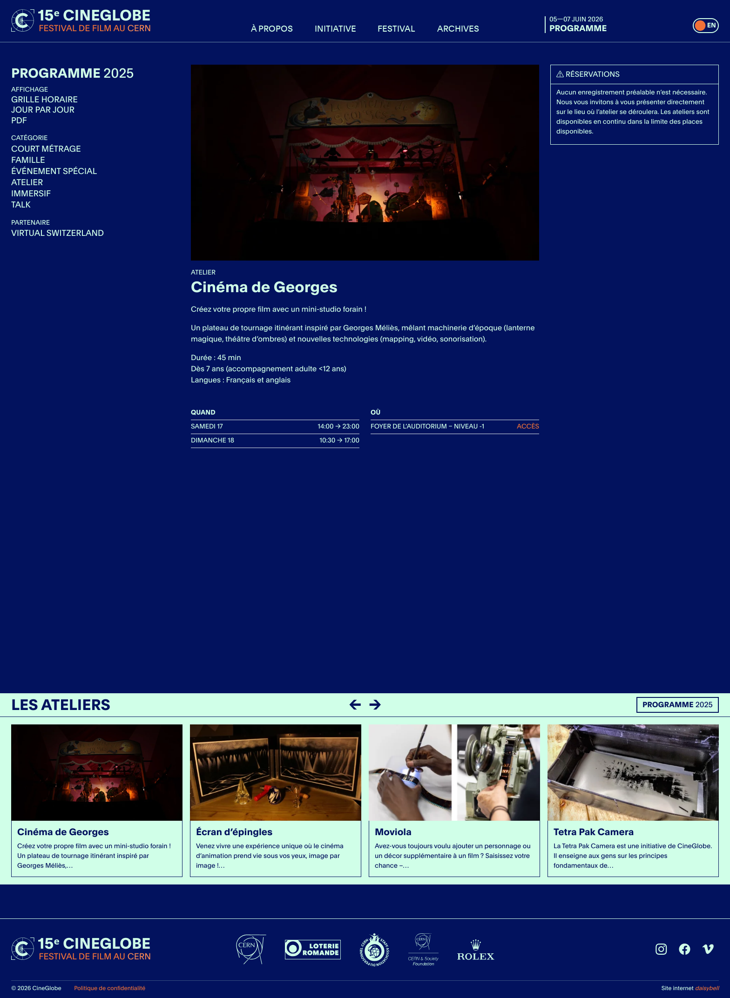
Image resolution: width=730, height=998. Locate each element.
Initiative (335, 28)
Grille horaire (44, 100)
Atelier (27, 183)
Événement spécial (54, 171)
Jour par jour (42, 110)
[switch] (706, 25)
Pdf (19, 121)
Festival (396, 28)
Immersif (31, 194)
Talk (21, 205)
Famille (28, 160)
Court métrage (46, 149)
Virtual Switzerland (57, 233)
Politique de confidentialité (109, 988)
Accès (528, 426)
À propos (272, 28)
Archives (458, 28)
